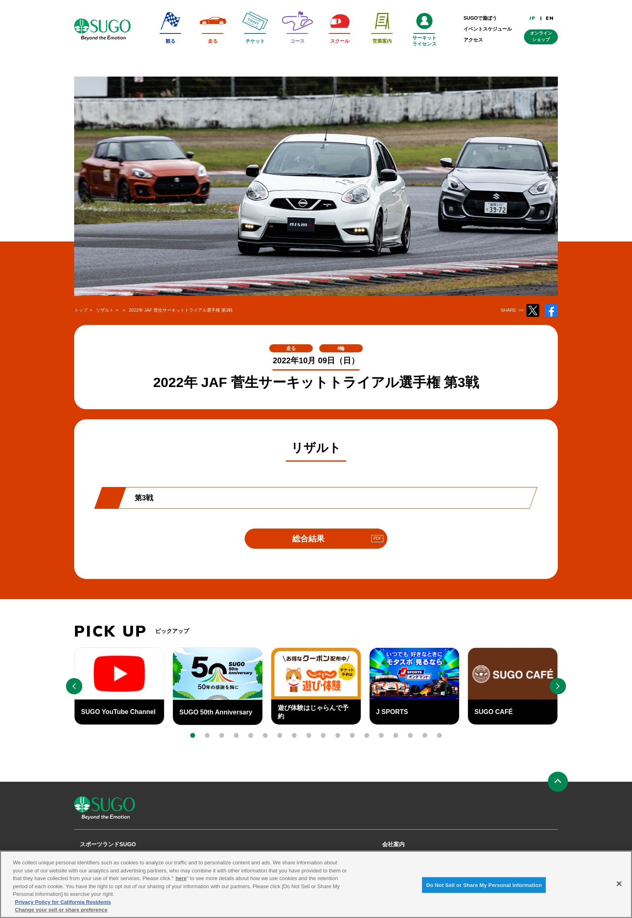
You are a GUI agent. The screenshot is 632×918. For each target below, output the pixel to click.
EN (550, 18)
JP (532, 18)
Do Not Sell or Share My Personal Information (484, 890)
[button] (192, 735)
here (180, 884)
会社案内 (393, 844)
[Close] (619, 889)
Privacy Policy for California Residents (63, 907)
